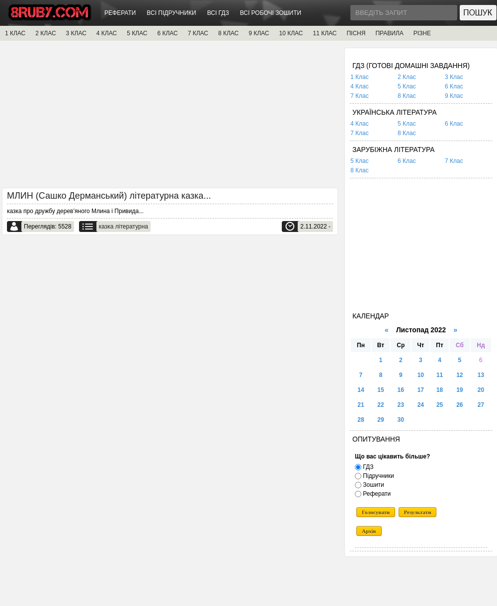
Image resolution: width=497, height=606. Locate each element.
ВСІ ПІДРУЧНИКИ (171, 12)
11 (439, 375)
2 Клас (407, 77)
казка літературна (123, 226)
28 (360, 419)
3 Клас (454, 77)
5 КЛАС (137, 33)
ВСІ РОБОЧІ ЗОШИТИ (271, 12)
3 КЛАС (76, 33)
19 (459, 389)
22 (380, 404)
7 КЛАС (198, 33)
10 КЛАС (291, 33)
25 (439, 404)
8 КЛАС (228, 33)
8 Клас (407, 95)
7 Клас (359, 95)
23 (401, 404)
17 (420, 389)
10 (420, 375)
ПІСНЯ (355, 33)
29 (380, 419)
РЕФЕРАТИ (120, 12)
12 (459, 375)
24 (420, 404)
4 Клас (359, 86)
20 (481, 389)
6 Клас (454, 86)
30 (401, 419)
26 (459, 404)
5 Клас (407, 86)
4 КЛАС (106, 33)
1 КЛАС (15, 33)
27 (481, 404)
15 (380, 389)
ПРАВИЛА (389, 33)
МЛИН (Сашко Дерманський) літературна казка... (109, 196)
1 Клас (359, 77)
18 (439, 389)
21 (360, 404)
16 (401, 389)
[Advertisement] (170, 117)
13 (481, 375)
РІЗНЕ (422, 33)
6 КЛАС (167, 33)
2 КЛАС (45, 33)
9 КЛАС (258, 33)
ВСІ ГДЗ (218, 12)
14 (360, 389)
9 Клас (454, 95)
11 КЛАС (324, 33)
